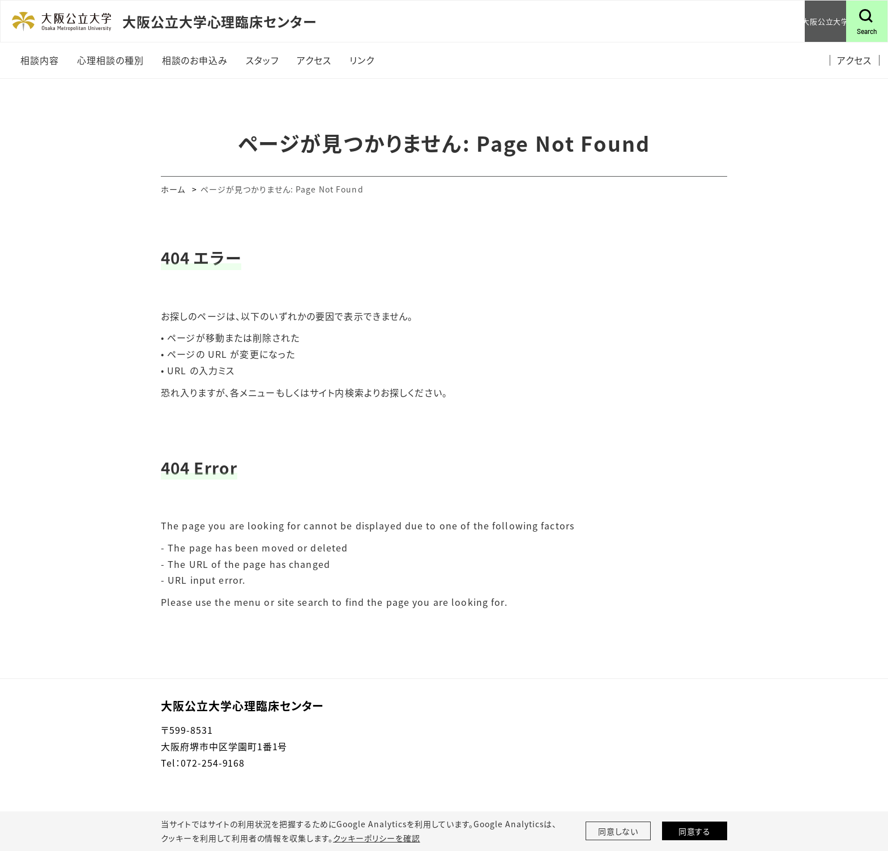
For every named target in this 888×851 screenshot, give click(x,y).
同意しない (618, 831)
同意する (694, 831)
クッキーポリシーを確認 (376, 838)
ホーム (173, 189)
